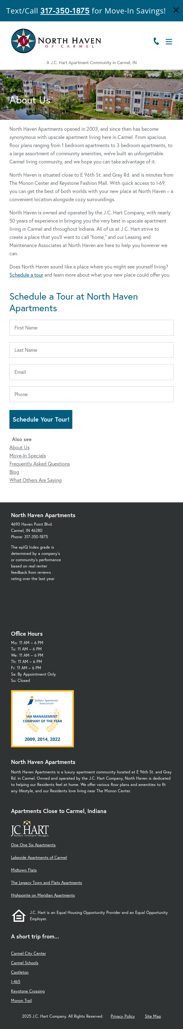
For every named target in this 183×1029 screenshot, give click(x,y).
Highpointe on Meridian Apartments (43, 895)
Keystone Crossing (28, 991)
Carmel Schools (24, 962)
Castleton (20, 972)
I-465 (15, 981)
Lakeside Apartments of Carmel (39, 857)
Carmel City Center (28, 953)
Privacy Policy (123, 1016)
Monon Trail (21, 1000)
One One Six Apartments (33, 845)
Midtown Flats (24, 870)
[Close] (176, 10)
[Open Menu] (169, 41)
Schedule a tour (26, 274)
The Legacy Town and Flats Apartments (46, 882)
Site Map (153, 1016)
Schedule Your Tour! (41, 419)
